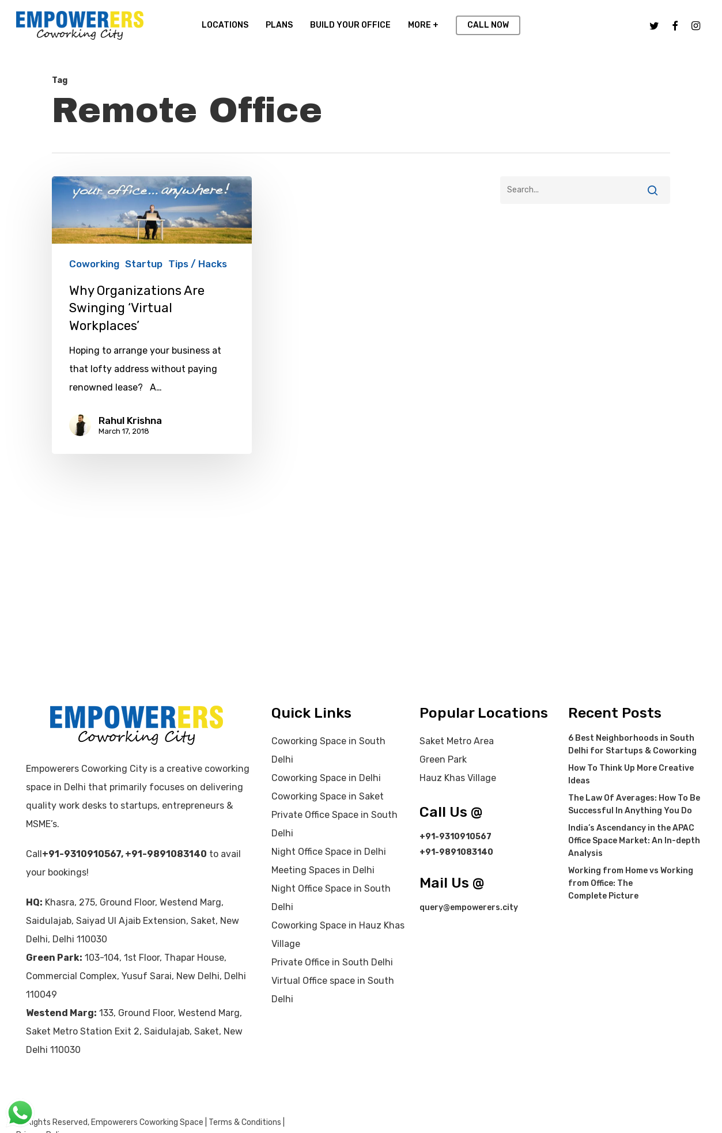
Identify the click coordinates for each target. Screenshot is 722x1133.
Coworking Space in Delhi (326, 777)
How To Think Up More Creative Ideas (631, 774)
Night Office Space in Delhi (328, 851)
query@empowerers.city (468, 907)
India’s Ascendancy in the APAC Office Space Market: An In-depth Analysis (634, 840)
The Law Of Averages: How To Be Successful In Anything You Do (634, 804)
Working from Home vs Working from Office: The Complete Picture (630, 883)
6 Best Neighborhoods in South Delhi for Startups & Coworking (632, 744)
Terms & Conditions (245, 1122)
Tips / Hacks (197, 264)
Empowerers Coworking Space (147, 1122)
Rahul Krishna (130, 420)
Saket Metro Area (456, 741)
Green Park (443, 759)
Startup (143, 264)
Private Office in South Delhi (332, 962)
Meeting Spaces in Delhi (323, 870)
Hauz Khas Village (457, 777)
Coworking (94, 264)
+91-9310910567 (81, 853)
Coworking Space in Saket (327, 796)
